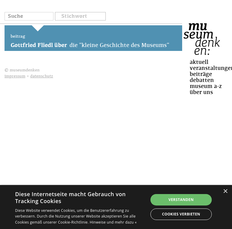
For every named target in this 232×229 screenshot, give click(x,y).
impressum (15, 76)
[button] (80, 16)
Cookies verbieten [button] (181, 214)
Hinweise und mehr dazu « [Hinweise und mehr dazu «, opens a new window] (113, 222)
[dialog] (116, 207)
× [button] (225, 191)
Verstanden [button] (181, 199)
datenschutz (41, 76)
